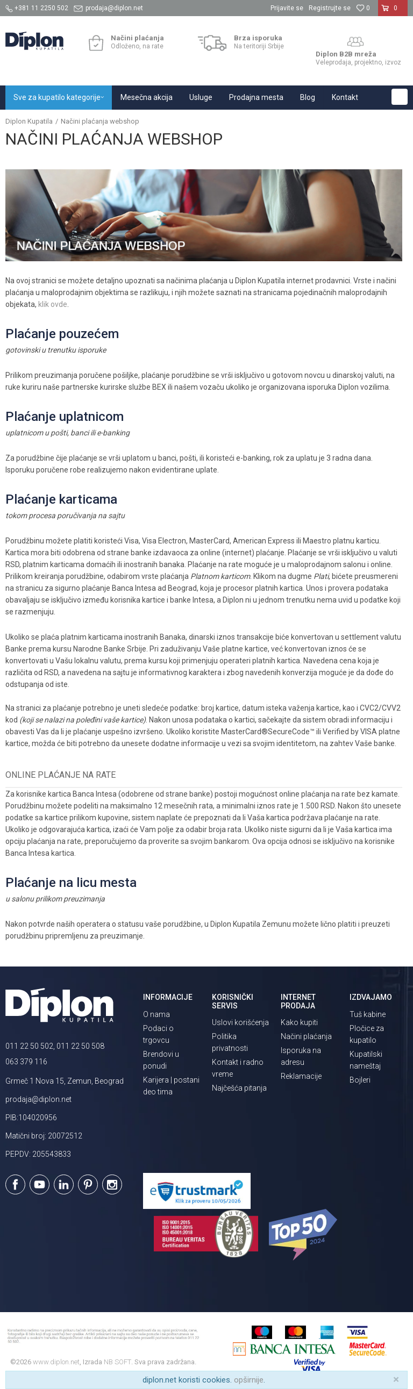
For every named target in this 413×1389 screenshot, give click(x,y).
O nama (156, 1014)
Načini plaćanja (306, 1036)
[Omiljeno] (363, 8)
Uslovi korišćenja (240, 1022)
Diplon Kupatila (29, 121)
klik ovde (52, 304)
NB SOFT (117, 1362)
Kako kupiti (299, 1022)
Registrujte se (330, 8)
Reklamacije (301, 1076)
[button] (399, 97)
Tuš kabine (368, 1014)
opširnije (249, 1380)
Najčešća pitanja (239, 1088)
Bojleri (360, 1080)
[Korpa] (392, 12)
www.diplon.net (56, 1362)
